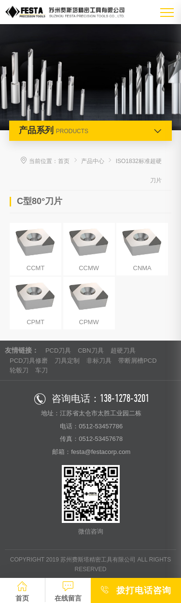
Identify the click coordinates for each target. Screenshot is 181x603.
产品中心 (92, 161)
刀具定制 (67, 360)
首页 (64, 161)
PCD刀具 (58, 350)
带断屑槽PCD (137, 360)
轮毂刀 (19, 370)
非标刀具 (98, 360)
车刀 (41, 370)
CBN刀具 (90, 350)
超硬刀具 (123, 350)
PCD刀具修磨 (29, 360)
